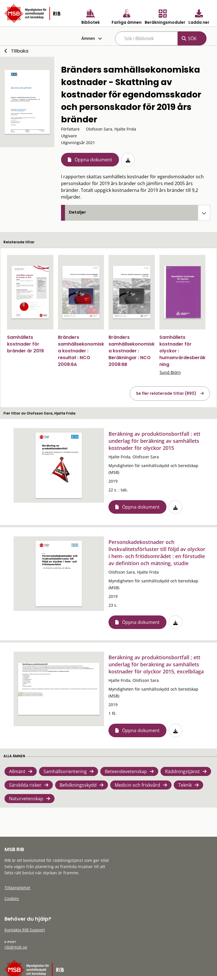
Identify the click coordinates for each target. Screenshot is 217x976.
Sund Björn (170, 372)
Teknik (185, 785)
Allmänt (17, 771)
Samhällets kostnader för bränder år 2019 (25, 344)
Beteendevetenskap (126, 771)
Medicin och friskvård (137, 785)
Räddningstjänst (182, 771)
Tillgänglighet (17, 887)
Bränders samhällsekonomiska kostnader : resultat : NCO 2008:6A (81, 351)
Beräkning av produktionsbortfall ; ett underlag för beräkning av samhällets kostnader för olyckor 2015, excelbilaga (156, 664)
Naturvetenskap (26, 798)
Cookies (12, 898)
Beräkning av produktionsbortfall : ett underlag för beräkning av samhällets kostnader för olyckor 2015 (154, 440)
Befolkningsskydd (78, 785)
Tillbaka (19, 51)
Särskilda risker (25, 785)
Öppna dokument (93, 160)
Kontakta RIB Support (25, 929)
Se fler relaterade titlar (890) (166, 393)
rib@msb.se (16, 947)
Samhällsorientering (65, 771)
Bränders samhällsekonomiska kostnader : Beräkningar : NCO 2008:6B (131, 351)
